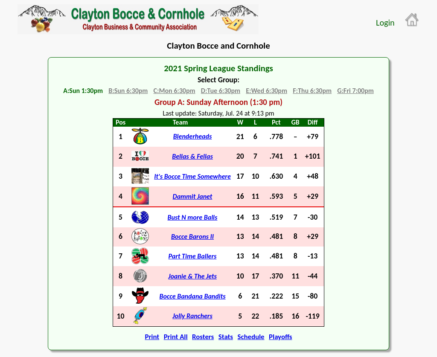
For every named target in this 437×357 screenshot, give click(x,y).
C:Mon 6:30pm (174, 91)
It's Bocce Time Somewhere (192, 176)
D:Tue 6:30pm (220, 91)
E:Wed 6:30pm (266, 91)
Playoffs (280, 336)
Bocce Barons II (192, 236)
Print (152, 336)
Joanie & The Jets (192, 276)
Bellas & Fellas (192, 156)
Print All (176, 336)
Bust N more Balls (193, 217)
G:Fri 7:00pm (355, 91)
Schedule (251, 336)
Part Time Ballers (193, 256)
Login (385, 22)
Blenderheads (192, 136)
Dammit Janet (193, 196)
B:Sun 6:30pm (128, 91)
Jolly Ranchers (192, 316)
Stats (225, 336)
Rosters (203, 336)
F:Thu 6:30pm (312, 91)
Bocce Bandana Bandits (192, 296)
